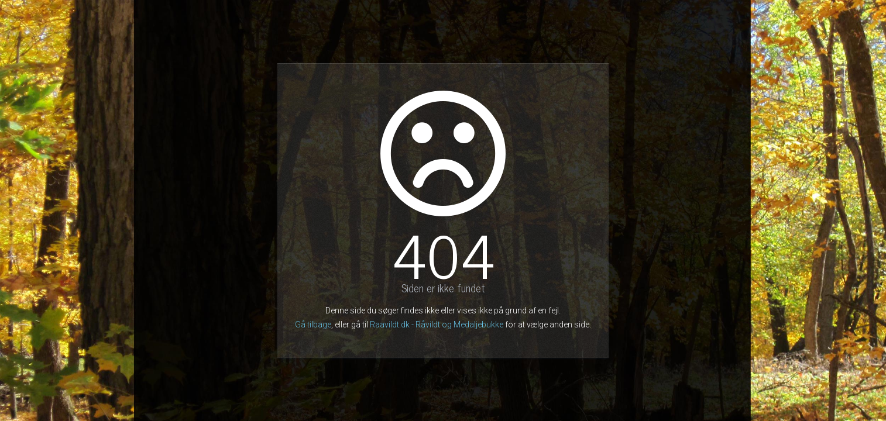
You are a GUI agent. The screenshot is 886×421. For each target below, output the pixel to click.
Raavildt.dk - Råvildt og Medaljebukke (436, 324)
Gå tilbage (313, 324)
